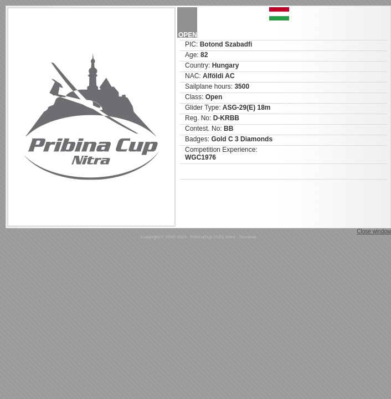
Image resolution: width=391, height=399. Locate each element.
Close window (374, 231)
